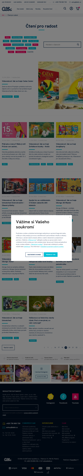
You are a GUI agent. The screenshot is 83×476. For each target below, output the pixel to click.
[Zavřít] (70, 217)
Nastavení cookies (36, 244)
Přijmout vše (32, 240)
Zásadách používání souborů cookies (52, 246)
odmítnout (27, 246)
